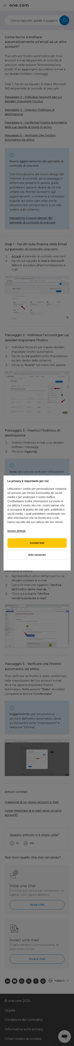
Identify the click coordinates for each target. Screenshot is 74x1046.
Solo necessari (37, 554)
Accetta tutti (37, 543)
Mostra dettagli (16, 531)
